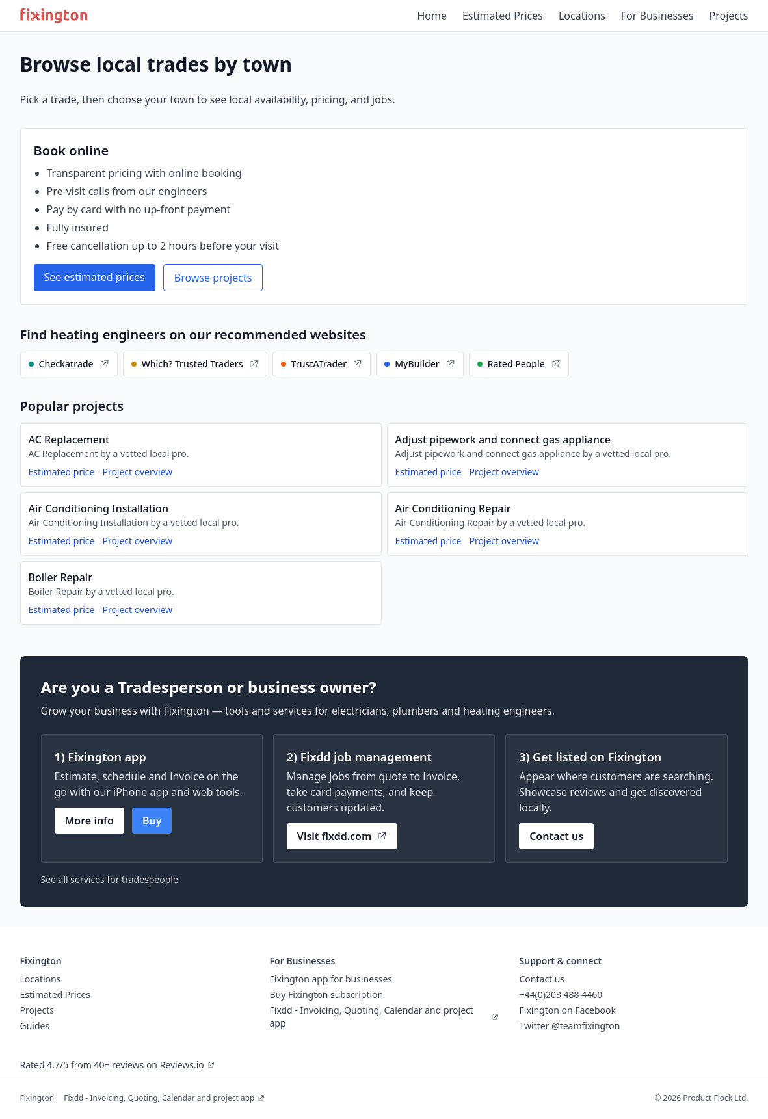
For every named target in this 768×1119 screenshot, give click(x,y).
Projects (728, 15)
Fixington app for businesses (331, 979)
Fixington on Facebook (568, 1010)
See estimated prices (94, 277)
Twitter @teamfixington (570, 1026)
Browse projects (213, 277)
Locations (582, 15)
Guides (35, 1026)
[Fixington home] (54, 15)
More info (89, 820)
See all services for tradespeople (109, 879)
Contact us (556, 836)
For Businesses (657, 15)
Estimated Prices (502, 15)
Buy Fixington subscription (327, 994)
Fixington (37, 1097)
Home (432, 15)
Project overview (137, 472)
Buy (152, 820)
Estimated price (62, 472)
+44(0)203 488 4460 (561, 994)
